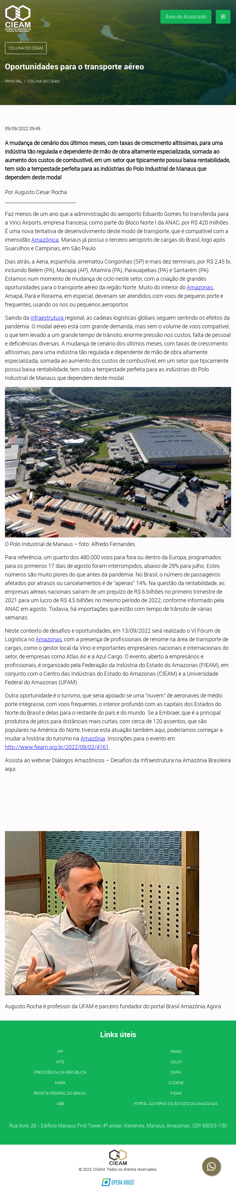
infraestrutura (47, 317)
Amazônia (93, 738)
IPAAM (176, 1051)
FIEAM (176, 1093)
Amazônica (45, 239)
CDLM (176, 1061)
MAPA (60, 1082)
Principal (13, 81)
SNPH (176, 1072)
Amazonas (200, 287)
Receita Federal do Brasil (60, 1093)
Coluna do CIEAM (43, 81)
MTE (60, 1061)
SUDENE (175, 1082)
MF (60, 1051)
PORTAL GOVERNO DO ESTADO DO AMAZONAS (176, 1103)
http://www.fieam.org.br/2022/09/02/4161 (57, 747)
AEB (60, 1103)
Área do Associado (186, 16)
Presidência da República (60, 1072)
